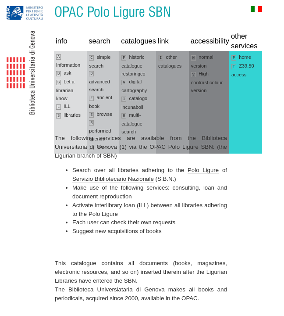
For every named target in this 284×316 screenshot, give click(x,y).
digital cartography (134, 86)
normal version (202, 61)
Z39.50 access (242, 70)
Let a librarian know (65, 90)
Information (68, 61)
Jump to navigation (16, 4)
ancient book (100, 102)
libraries (68, 115)
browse (100, 114)
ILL (63, 107)
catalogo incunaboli (134, 103)
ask (63, 73)
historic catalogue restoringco (133, 65)
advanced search (99, 81)
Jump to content (48, 4)
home (241, 57)
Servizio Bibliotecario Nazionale (113, 179)
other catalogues (169, 61)
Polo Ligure (203, 170)
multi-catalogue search (131, 123)
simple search (99, 61)
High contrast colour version (207, 82)
